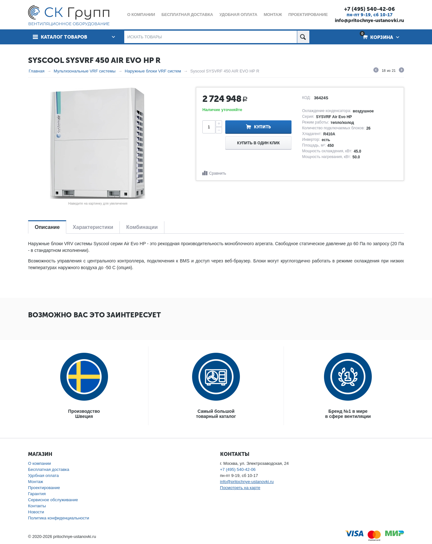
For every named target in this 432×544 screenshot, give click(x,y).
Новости (36, 512)
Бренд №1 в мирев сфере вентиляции (348, 414)
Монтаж (35, 481)
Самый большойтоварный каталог (216, 414)
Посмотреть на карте (240, 487)
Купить (262, 127)
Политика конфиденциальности (58, 518)
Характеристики (93, 227)
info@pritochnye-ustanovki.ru (369, 20)
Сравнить (217, 173)
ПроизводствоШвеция (84, 414)
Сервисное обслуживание (53, 499)
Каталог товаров (64, 37)
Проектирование (44, 487)
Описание (47, 227)
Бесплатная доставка (48, 469)
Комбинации (142, 227)
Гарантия (37, 493)
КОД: (306, 97)
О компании (39, 463)
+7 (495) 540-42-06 (369, 9)
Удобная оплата (43, 475)
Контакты (37, 505)
